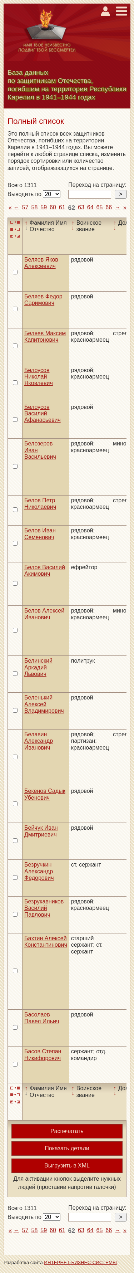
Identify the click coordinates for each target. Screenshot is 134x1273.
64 (90, 207)
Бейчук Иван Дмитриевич (41, 831)
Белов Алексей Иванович (44, 614)
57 (25, 207)
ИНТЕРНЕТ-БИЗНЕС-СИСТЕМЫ (80, 1262)
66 (108, 207)
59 (43, 207)
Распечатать (66, 1131)
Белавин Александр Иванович (38, 741)
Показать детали (67, 1148)
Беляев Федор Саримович (43, 299)
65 (99, 207)
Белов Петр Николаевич (40, 503)
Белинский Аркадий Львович (38, 667)
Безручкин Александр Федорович (39, 871)
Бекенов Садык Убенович (44, 794)
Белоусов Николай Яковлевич (38, 376)
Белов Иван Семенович (40, 533)
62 (71, 207)
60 (53, 207)
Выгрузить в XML (67, 1165)
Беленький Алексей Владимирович (44, 704)
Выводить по (25, 194)
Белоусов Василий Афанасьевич (42, 413)
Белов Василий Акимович (44, 570)
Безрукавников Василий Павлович (44, 908)
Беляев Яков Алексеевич (41, 263)
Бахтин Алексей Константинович (45, 941)
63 (81, 207)
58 (34, 207)
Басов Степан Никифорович (42, 1054)
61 (62, 207)
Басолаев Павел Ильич (41, 1017)
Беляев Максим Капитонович (45, 336)
